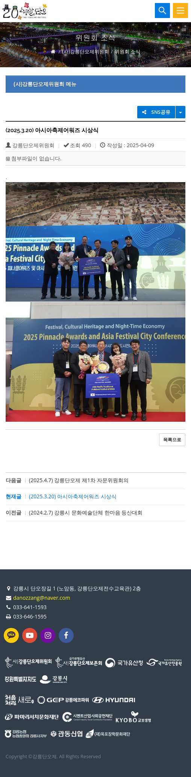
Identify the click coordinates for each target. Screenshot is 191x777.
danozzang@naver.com (41, 597)
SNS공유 (156, 112)
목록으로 (172, 439)
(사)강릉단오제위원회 (85, 51)
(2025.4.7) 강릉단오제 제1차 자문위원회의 (79, 480)
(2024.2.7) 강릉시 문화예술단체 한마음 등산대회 (85, 512)
